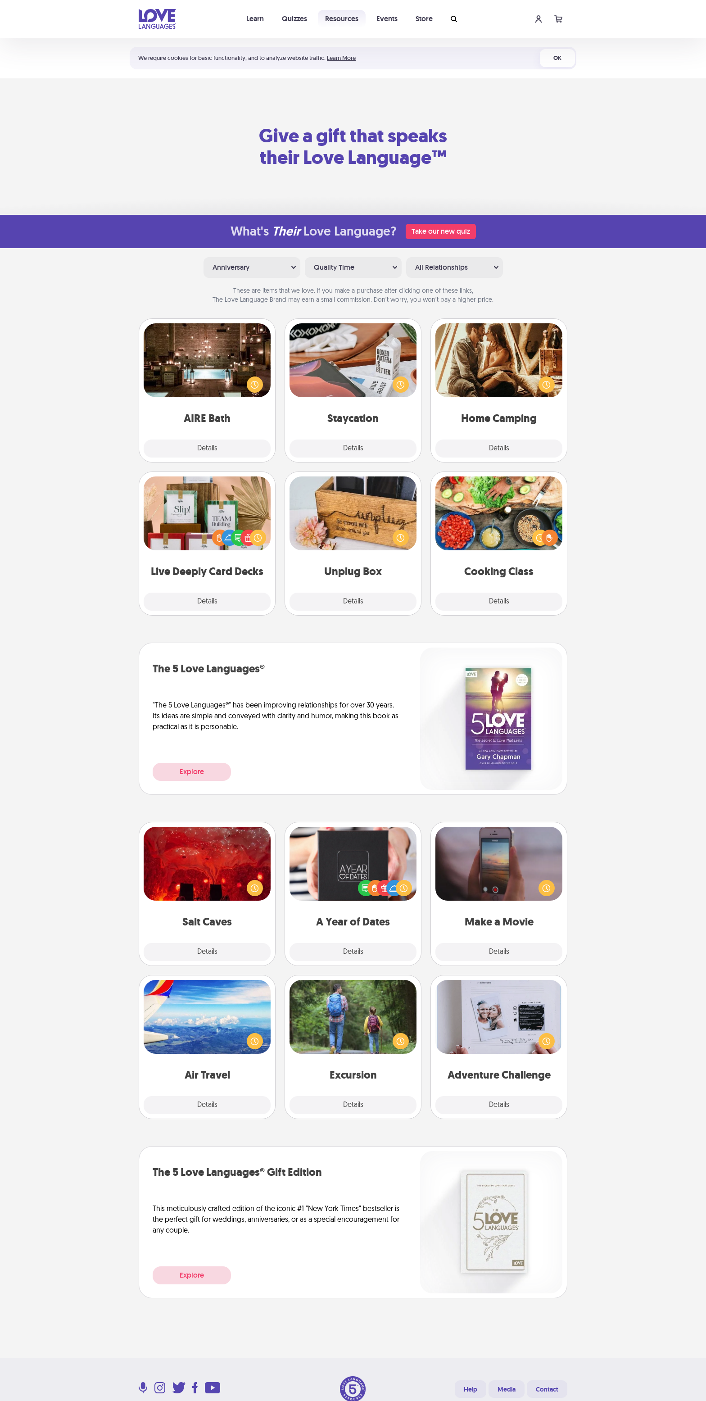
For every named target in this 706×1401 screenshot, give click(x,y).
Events (387, 18)
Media (507, 1389)
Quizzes (294, 18)
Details (207, 448)
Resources (341, 18)
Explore (192, 771)
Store (424, 18)
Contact (547, 1389)
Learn (255, 18)
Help (470, 1389)
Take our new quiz (441, 231)
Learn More (341, 58)
